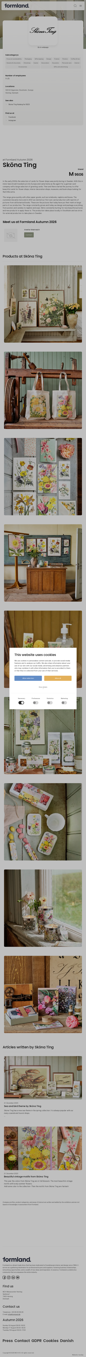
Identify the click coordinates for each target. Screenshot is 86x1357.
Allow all (58, 678)
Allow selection (28, 678)
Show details (43, 687)
